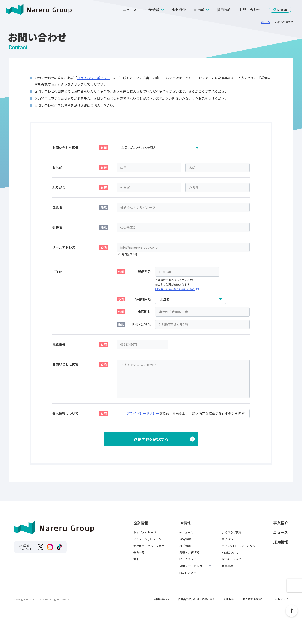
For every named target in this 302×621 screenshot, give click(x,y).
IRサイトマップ (231, 559)
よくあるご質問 (232, 532)
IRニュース (186, 532)
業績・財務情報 (189, 552)
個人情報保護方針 (253, 599)
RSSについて (230, 552)
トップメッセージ (144, 532)
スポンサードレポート (193, 566)
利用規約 (229, 599)
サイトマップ (280, 599)
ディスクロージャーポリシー (240, 546)
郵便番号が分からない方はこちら (175, 289)
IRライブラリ (187, 559)
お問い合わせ (249, 9)
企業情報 (152, 9)
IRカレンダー (187, 572)
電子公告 (227, 539)
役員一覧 (139, 552)
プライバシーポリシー (93, 78)
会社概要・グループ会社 (148, 546)
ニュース (130, 9)
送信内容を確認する (151, 439)
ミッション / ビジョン (147, 539)
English (282, 9)
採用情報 (224, 9)
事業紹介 (179, 9)
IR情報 (199, 9)
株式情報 (185, 546)
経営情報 (185, 539)
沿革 (136, 559)
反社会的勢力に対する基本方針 (196, 599)
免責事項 (227, 566)
